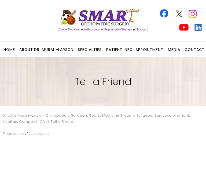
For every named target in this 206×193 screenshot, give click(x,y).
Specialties (90, 49)
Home (9, 49)
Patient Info (119, 49)
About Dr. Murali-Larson (46, 49)
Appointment (149, 49)
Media (174, 49)
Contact (195, 49)
